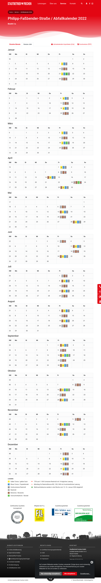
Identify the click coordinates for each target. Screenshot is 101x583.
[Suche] (81, 3)
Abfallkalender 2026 (26, 12)
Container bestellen (14, 562)
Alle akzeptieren (69, 574)
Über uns (53, 3)
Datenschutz (45, 555)
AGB (43, 553)
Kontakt (73, 3)
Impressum (45, 558)
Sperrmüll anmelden (14, 553)
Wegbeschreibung (76, 556)
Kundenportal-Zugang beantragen (19, 558)
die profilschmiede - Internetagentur (83, 580)
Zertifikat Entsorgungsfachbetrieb (51, 549)
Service (63, 3)
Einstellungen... (85, 574)
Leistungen (42, 3)
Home (11, 12)
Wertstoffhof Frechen (15, 555)
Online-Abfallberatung (15, 549)
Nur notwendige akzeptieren (50, 574)
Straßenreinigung (14, 564)
